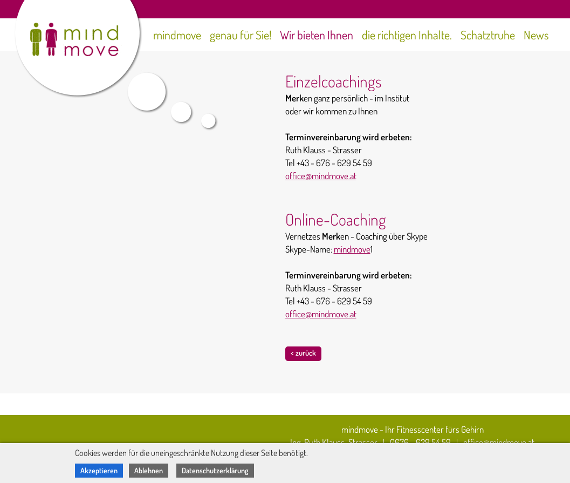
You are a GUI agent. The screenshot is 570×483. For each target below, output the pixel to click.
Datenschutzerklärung (215, 470)
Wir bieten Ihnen (316, 34)
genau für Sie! (240, 34)
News (536, 34)
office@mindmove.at (320, 175)
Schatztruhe (488, 34)
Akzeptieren (99, 470)
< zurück (303, 352)
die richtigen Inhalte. (407, 34)
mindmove (177, 34)
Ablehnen (148, 470)
